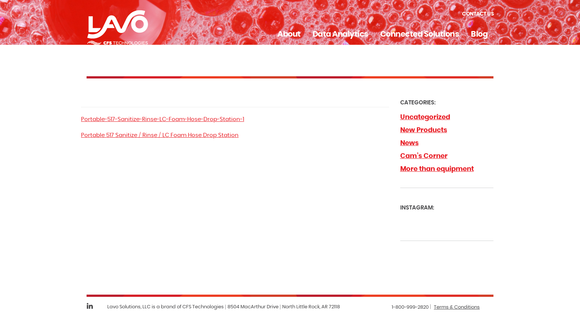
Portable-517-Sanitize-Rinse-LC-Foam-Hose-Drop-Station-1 (162, 119)
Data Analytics (340, 34)
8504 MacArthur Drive (253, 307)
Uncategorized (425, 117)
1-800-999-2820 (410, 307)
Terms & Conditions (457, 307)
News (409, 143)
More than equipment (437, 169)
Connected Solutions (419, 34)
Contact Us (477, 14)
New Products (423, 130)
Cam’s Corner (424, 156)
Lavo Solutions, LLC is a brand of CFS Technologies (165, 307)
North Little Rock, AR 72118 (311, 307)
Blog (479, 34)
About (289, 34)
